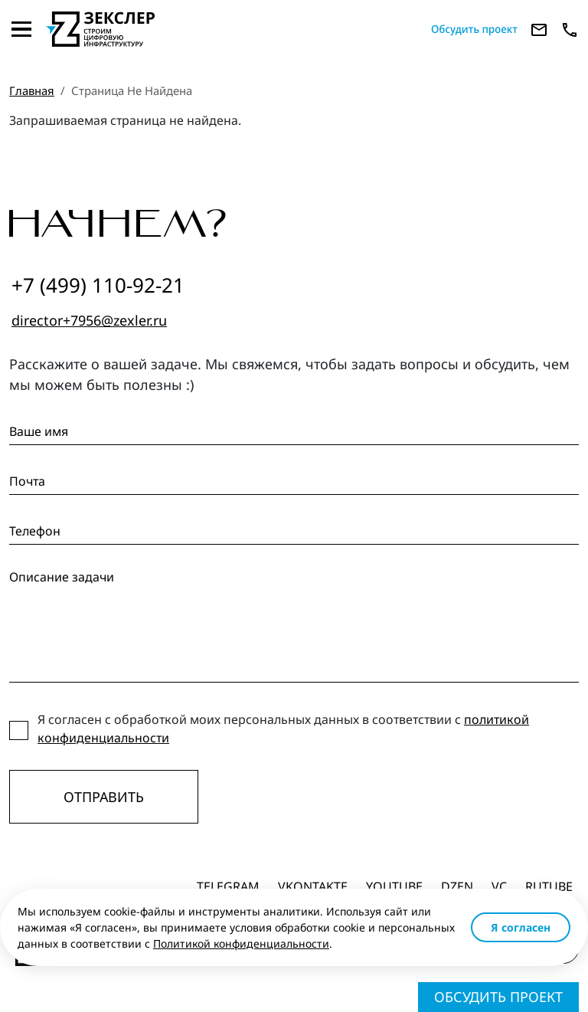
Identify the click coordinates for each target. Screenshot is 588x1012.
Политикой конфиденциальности (241, 943)
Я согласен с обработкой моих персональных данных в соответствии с (283, 728)
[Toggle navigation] (21, 29)
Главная (31, 90)
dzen (457, 886)
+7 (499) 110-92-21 (98, 285)
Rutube (549, 886)
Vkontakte (313, 886)
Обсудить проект (498, 996)
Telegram (228, 886)
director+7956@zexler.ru (89, 320)
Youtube (394, 886)
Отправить (104, 797)
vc (499, 886)
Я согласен (520, 927)
